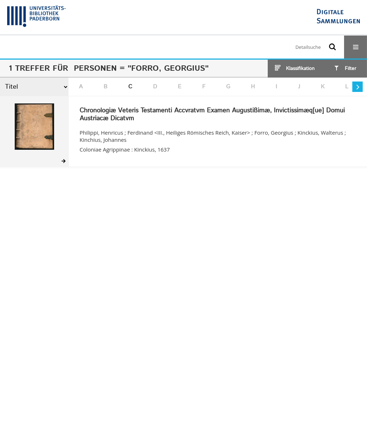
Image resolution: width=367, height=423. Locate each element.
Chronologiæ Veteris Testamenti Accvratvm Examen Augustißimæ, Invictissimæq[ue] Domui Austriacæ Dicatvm (212, 114)
